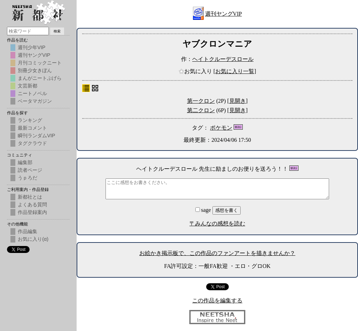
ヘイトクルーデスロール (223, 59)
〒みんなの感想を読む (217, 223)
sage (203, 210)
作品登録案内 (32, 212)
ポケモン (221, 128)
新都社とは (30, 197)
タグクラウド (32, 143)
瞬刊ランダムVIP (36, 135)
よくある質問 (32, 204)
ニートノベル (32, 93)
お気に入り (196, 71)
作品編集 (27, 231)
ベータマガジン (35, 101)
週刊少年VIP (31, 47)
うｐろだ (27, 177)
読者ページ (30, 170)
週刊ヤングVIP (223, 14)
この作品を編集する (217, 300)
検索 (57, 31)
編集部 (25, 162)
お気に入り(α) (33, 239)
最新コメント (32, 128)
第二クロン (201, 110)
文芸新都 (27, 85)
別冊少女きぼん (35, 70)
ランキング (30, 120)
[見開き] (237, 101)
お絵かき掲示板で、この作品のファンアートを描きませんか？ (217, 253)
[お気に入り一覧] (234, 71)
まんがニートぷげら (40, 78)
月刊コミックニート (40, 63)
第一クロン (201, 101)
